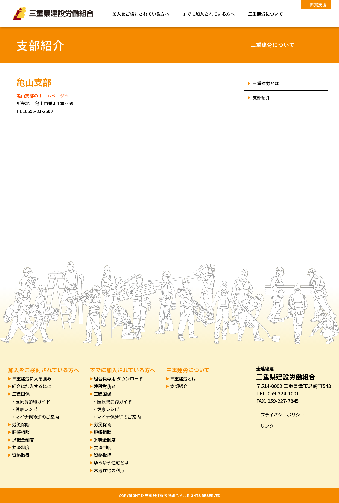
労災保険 (21, 424)
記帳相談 (21, 432)
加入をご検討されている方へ (140, 13)
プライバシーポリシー (282, 414)
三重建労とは (266, 83)
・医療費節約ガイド (30, 401)
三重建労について (265, 13)
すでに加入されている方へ (208, 13)
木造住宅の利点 (109, 470)
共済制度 (21, 447)
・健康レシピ (24, 409)
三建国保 (21, 393)
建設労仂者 (105, 386)
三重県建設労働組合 (52, 14)
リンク (267, 425)
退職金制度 (23, 439)
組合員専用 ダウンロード (118, 378)
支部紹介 (261, 97)
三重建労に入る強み (31, 378)
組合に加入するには (31, 386)
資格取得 (21, 455)
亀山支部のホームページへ (42, 95)
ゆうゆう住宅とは (111, 462)
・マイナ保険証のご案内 (35, 416)
